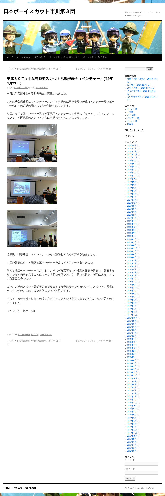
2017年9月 (131, 321)
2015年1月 (131, 399)
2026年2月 (131, 148)
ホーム (10, 57)
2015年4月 (131, 390)
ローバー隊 (132, 121)
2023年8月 (131, 209)
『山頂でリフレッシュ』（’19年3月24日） (94, 69)
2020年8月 (131, 254)
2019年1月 (131, 278)
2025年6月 (131, 163)
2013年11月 (132, 433)
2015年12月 (132, 372)
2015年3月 (131, 393)
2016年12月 (132, 342)
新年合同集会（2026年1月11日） (142, 88)
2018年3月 (131, 303)
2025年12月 (132, 154)
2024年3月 (131, 194)
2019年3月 (131, 272)
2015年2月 (131, 396)
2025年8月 (131, 160)
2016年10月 (132, 348)
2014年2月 (131, 427)
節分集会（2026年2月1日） (139, 85)
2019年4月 (131, 269)
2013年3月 (131, 448)
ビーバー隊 (132, 109)
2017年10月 (132, 318)
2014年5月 (131, 417)
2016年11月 (132, 345)
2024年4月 (131, 191)
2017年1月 (131, 339)
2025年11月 (132, 157)
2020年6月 (131, 257)
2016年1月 (131, 369)
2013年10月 (132, 436)
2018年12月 (132, 281)
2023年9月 (131, 206)
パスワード (130, 469)
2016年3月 (131, 363)
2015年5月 (131, 387)
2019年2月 (131, 275)
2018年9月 (131, 284)
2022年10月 (132, 227)
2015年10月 (132, 378)
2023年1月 (131, 221)
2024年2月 (131, 197)
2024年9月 (131, 182)
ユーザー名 (130, 460)
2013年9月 (131, 439)
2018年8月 (131, 287)
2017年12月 (132, 312)
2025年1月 (131, 172)
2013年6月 (131, 442)
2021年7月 (131, 242)
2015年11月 (132, 375)
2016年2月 (131, 366)
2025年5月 (131, 166)
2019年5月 (131, 266)
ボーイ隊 (131, 115)
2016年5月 (131, 357)
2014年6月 (131, 414)
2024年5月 (131, 188)
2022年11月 (132, 224)
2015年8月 (131, 384)
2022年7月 (131, 233)
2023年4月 (131, 218)
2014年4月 (131, 421)
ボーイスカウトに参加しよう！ (64, 57)
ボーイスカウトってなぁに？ (31, 57)
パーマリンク (46, 334)
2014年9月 (131, 408)
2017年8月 (131, 324)
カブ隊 (130, 112)
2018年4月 (131, 300)
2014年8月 (131, 411)
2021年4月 (131, 245)
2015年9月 (131, 381)
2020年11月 (132, 248)
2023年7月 (131, 212)
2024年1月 (131, 200)
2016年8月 (131, 351)
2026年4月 (131, 145)
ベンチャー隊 (42, 87)
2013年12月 (132, 430)
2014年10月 (132, 405)
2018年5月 (131, 296)
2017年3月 (131, 336)
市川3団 (34, 334)
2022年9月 (131, 230)
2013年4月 (131, 445)
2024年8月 (131, 185)
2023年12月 (132, 203)
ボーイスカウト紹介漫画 (95, 57)
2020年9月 (131, 251)
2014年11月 (132, 402)
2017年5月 (131, 330)
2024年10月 (132, 178)
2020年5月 (131, 260)
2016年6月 (131, 354)
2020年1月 (131, 263)
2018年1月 (131, 309)
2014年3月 (131, 424)
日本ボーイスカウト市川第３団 (39, 11)
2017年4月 (131, 333)
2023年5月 (131, 215)
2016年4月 (131, 360)
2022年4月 (131, 236)
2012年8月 (131, 451)
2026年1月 (131, 151)
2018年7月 (131, 290)
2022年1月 (131, 239)
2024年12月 (132, 175)
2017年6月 (131, 327)
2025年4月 (131, 169)
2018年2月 (131, 306)
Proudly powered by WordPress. (141, 488)
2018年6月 (131, 293)
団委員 (130, 124)
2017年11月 (132, 315)
